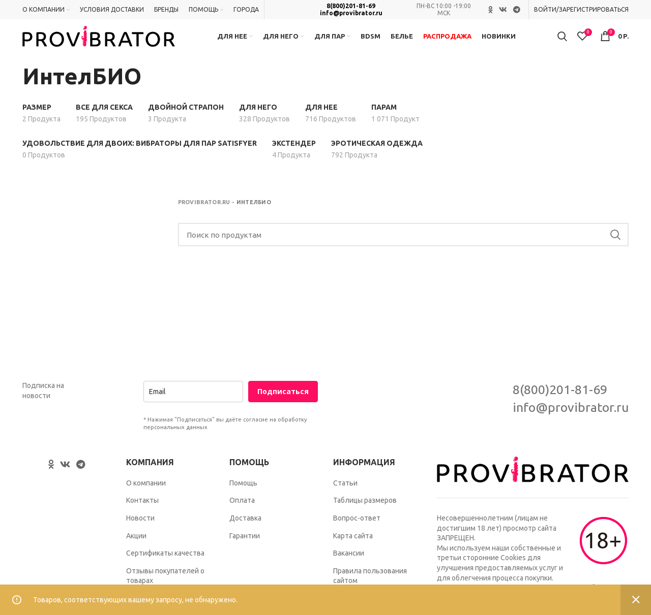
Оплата (242, 513)
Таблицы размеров (365, 513)
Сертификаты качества (165, 566)
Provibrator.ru (204, 215)
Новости (140, 531)
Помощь (243, 496)
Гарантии (244, 548)
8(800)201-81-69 (351, 6)
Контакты (142, 513)
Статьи (345, 496)
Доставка (245, 531)
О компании (146, 496)
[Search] (403, 248)
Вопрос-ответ (356, 531)
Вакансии (348, 566)
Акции (136, 548)
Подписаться (283, 404)
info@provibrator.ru (351, 13)
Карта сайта (353, 548)
